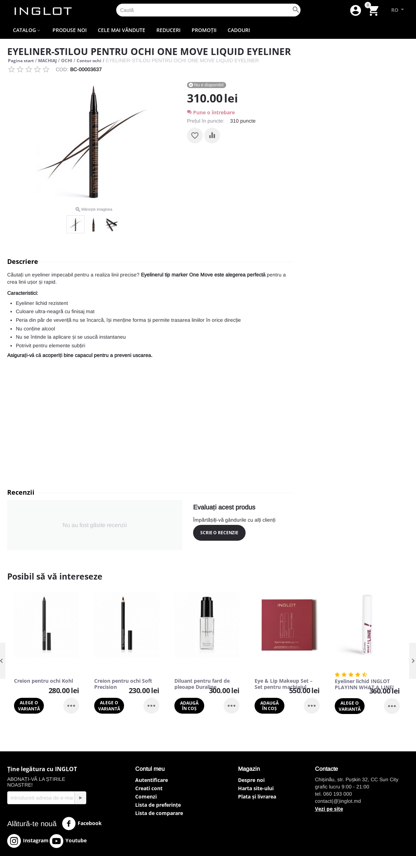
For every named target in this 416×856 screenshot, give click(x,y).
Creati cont (149, 788)
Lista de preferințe (158, 804)
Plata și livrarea (257, 796)
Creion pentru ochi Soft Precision (123, 684)
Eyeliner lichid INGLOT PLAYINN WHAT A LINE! (364, 684)
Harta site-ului (256, 788)
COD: (62, 69)
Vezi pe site (329, 808)
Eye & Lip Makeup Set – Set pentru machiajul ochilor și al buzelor (283, 684)
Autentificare (151, 780)
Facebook (82, 823)
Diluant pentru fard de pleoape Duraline (202, 684)
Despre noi (251, 780)
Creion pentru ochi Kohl (43, 681)
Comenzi (146, 796)
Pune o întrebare (211, 112)
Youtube (68, 841)
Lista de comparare (159, 813)
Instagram (28, 841)
